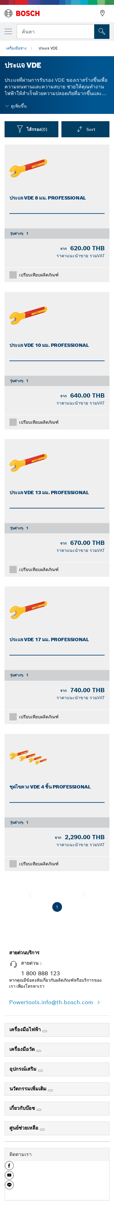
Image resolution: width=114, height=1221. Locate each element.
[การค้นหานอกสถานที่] (101, 31)
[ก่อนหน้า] (30, 895)
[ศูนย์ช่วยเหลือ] (42, 1129)
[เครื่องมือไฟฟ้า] (44, 1031)
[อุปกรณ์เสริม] (40, 1071)
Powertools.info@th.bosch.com (52, 1002)
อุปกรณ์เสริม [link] (23, 1069)
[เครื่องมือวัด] (38, 1051)
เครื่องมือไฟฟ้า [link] (25, 1029)
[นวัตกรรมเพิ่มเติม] (50, 1090)
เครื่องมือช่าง (16, 48)
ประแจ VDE (48, 48)
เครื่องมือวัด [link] (22, 1049)
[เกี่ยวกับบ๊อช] (38, 1110)
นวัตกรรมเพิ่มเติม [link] (28, 1089)
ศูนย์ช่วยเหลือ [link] (24, 1128)
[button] (9, 1168)
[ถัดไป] (83, 895)
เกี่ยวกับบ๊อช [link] (22, 1108)
